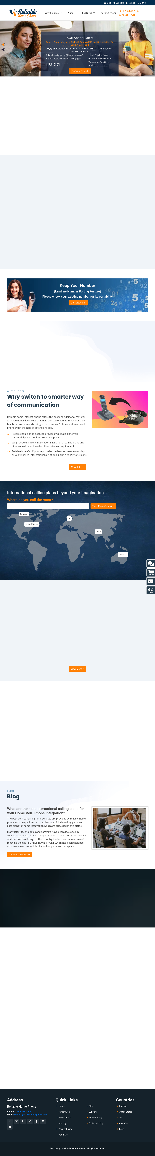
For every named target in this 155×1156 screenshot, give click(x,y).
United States (32, 524)
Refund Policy (95, 1117)
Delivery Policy (96, 1123)
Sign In (141, 2)
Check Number (78, 302)
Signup (130, 2)
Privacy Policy (65, 1129)
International (65, 1117)
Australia (123, 554)
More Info (77, 466)
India (98, 531)
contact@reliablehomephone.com (30, 1114)
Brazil (122, 1129)
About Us (63, 1135)
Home (62, 1106)
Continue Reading (19, 854)
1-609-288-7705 (23, 1111)
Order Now (80, 71)
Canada (23, 514)
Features (87, 12)
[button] (3, 44)
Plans (70, 12)
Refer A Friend (108, 12)
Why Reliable (52, 12)
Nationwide (64, 1112)
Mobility (62, 1123)
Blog (107, 2)
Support (118, 2)
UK (69, 518)
